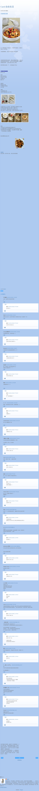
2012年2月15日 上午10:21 (13, 719)
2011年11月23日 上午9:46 (13, 557)
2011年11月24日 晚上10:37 (17, 665)
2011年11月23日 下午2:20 (11, 604)
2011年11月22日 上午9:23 (15, 331)
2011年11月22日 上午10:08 (10, 382)
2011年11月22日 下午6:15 (13, 448)
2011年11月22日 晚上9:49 (11, 509)
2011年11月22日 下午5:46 (13, 306)
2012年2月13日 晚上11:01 (12, 710)
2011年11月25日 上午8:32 (13, 676)
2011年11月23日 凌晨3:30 (9, 527)
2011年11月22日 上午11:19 (14, 420)
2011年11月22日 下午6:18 (13, 500)
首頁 (19, 757)
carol (8, 779)
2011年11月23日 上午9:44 (13, 517)
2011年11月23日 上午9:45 (13, 537)
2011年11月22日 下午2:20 (10, 457)
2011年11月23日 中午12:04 (12, 583)
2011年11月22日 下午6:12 (13, 410)
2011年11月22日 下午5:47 (13, 323)
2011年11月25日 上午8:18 (13, 656)
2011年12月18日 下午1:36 (15, 687)
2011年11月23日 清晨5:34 (15, 546)
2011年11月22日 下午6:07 (13, 374)
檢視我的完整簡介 (3, 787)
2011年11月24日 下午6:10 (13, 574)
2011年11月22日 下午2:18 (14, 438)
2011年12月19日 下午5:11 (13, 699)
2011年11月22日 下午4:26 (14, 491)
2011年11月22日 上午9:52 (11, 364)
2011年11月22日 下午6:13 (13, 429)
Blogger (21, 789)
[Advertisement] (19, 3)
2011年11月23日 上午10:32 (15, 566)
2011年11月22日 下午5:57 (13, 356)
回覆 (4, 301)
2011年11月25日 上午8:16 (13, 613)
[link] (2, 152)
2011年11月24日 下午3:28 (10, 648)
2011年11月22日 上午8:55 (12, 297)
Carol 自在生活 (7, 7)
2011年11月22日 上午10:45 (12, 402)
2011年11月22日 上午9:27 (12, 348)
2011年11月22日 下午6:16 (13, 465)
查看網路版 (19, 760)
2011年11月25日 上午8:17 (13, 636)
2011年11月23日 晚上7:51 (14, 622)
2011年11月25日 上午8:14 (13, 594)
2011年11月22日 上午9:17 (11, 315)
